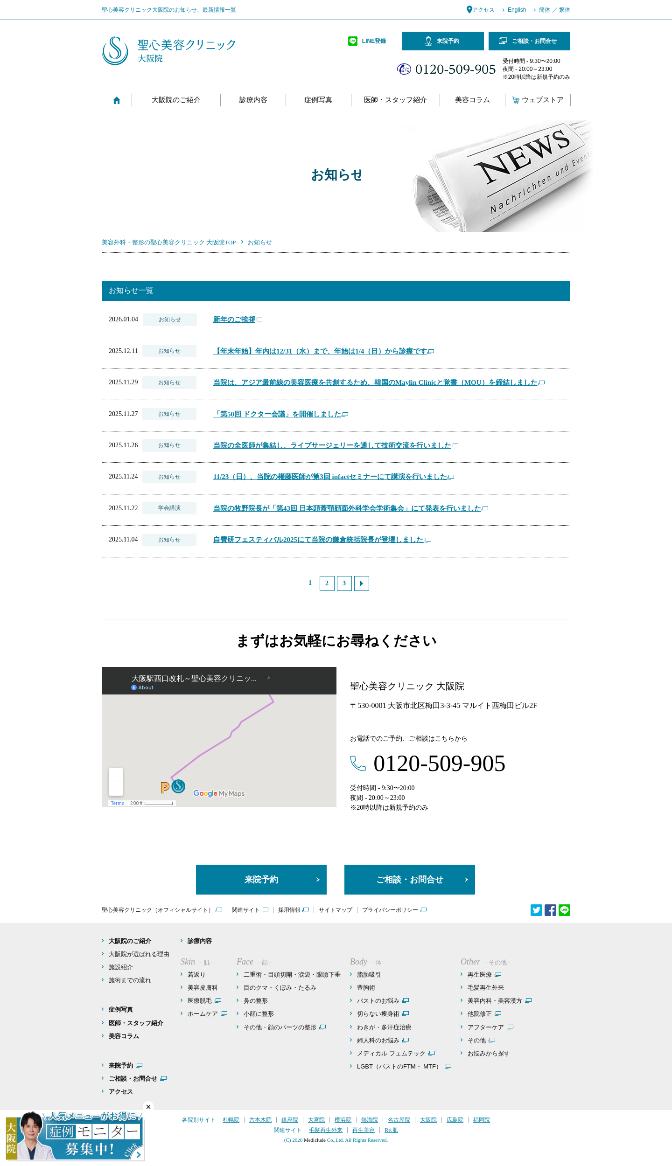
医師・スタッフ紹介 (395, 100)
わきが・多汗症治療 (384, 1027)
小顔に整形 (259, 1013)
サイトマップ (335, 910)
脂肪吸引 (369, 974)
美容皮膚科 (203, 987)
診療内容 (253, 100)
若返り (197, 974)
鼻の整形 (256, 1000)
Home (116, 100)
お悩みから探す (489, 1053)
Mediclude (315, 1140)
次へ (361, 583)
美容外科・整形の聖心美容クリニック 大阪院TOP (169, 242)
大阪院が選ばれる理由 (139, 954)
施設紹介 (121, 967)
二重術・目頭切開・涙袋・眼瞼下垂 (292, 974)
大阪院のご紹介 (176, 100)
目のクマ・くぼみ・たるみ (280, 987)
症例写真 (318, 100)
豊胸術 (366, 987)
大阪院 (428, 1120)
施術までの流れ (130, 980)
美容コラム (472, 100)
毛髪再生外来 (486, 987)
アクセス (483, 10)
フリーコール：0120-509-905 (446, 69)
